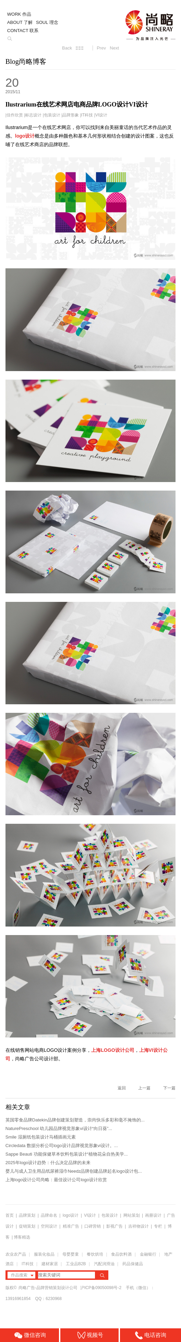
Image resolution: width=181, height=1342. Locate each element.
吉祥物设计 (138, 1226)
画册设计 (153, 1215)
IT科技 (87, 115)
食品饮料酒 (121, 1254)
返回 (122, 1088)
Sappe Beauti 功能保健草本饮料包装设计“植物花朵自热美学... (66, 1154)
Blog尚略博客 (25, 61)
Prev (101, 48)
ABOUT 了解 (20, 22)
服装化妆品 (44, 1254)
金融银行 (148, 1254)
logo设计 (71, 1215)
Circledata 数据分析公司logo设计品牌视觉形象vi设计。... (61, 1145)
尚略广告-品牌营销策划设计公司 (48, 1287)
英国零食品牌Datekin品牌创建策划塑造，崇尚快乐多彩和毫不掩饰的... (75, 1119)
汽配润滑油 (104, 1263)
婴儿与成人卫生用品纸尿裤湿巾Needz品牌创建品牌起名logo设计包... (73, 1171)
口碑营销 (92, 1226)
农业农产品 (15, 1254)
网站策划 (131, 1215)
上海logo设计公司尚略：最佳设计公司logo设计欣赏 (56, 1179)
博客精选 (22, 1237)
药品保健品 (132, 1263)
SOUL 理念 (47, 22)
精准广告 (71, 1226)
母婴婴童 (70, 1254)
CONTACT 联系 (22, 30)
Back (67, 48)
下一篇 (169, 1088)
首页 (9, 1215)
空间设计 (49, 1226)
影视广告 (114, 1226)
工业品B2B (76, 1263)
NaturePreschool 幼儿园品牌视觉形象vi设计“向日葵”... (58, 1128)
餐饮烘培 (95, 1254)
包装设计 (52, 115)
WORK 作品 (19, 14)
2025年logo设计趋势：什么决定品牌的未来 (48, 1162)
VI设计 (101, 115)
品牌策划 (27, 1215)
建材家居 (49, 1263)
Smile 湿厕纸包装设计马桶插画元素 (40, 1137)
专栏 (158, 1226)
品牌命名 (49, 1215)
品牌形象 (70, 115)
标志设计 (33, 115)
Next (114, 48)
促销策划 (27, 1226)
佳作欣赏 (15, 115)
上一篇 (144, 1088)
